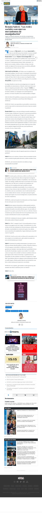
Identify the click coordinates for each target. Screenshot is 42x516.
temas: (6, 309)
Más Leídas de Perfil (10, 439)
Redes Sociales (15, 311)
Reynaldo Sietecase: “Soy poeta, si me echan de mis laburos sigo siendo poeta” (23, 170)
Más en (12, 332)
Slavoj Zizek (8, 307)
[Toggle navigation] (2, 3)
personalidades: (9, 305)
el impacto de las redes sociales (27, 97)
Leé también (14, 168)
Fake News (25, 311)
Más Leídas (8, 408)
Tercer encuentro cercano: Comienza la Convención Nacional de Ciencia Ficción (22, 277)
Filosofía (8, 311)
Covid (20, 311)
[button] (35, 57)
